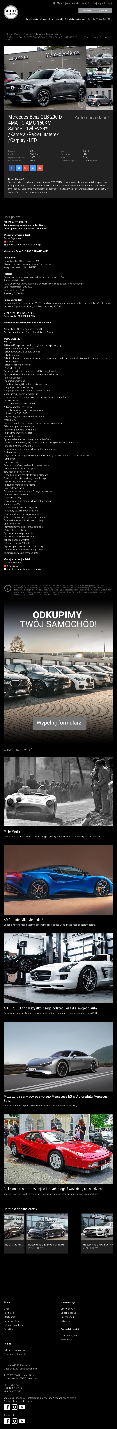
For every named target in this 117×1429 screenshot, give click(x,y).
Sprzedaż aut (67, 1317)
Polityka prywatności (14, 1325)
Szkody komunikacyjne (75, 19)
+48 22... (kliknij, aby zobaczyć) (97, 3)
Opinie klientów (11, 1321)
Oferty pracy (10, 1317)
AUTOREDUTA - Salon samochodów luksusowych (11, 12)
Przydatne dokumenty (15, 1354)
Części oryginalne (70, 1335)
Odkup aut (66, 1321)
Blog (110, 19)
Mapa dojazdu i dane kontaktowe (20, 1368)
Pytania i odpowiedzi (14, 1350)
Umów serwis (68, 1308)
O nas (6, 1308)
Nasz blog (9, 1313)
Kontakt (59, 19)
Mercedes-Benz (47, 19)
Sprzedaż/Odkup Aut (97, 19)
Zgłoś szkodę (104, 10)
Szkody (64, 1325)
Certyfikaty (9, 1329)
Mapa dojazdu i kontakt (66, 3)
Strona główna (13, 34)
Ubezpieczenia (31, 19)
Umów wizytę (86, 10)
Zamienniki (66, 1339)
